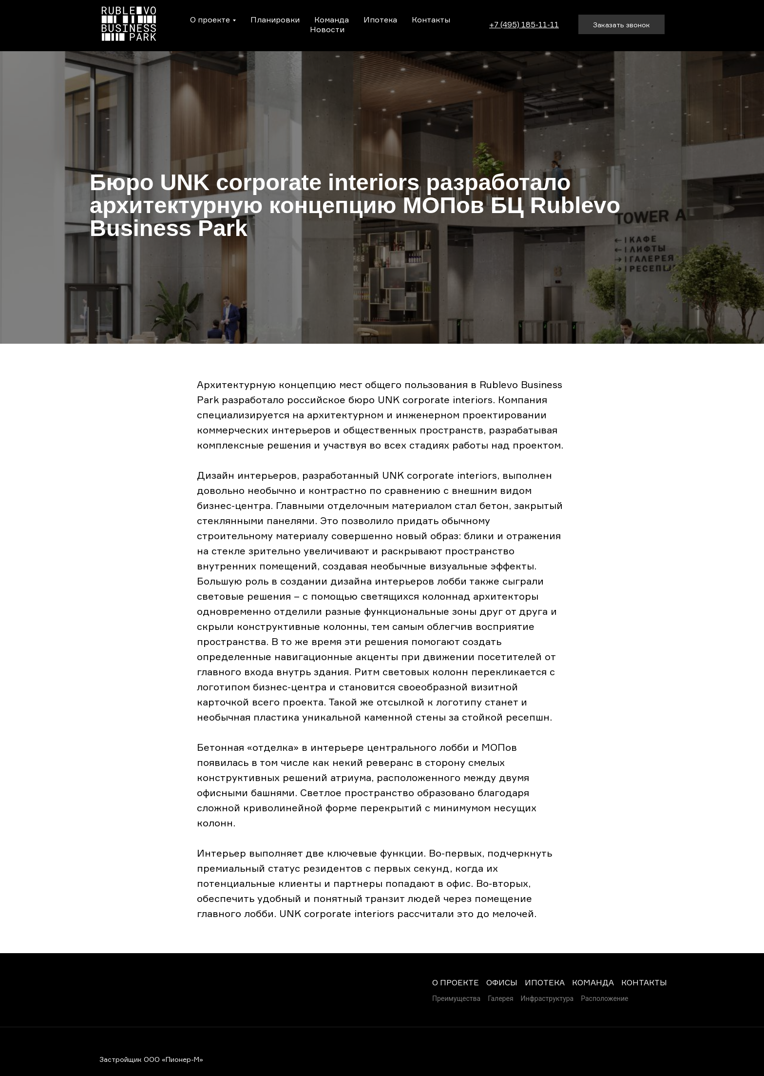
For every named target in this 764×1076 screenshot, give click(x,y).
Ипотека (380, 19)
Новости (327, 29)
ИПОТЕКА (545, 982)
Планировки (275, 19)
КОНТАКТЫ (644, 982)
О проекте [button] (210, 19)
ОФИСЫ (501, 982)
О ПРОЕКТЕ (455, 982)
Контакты (431, 19)
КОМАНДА (593, 982)
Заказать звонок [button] (621, 24)
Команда (331, 19)
